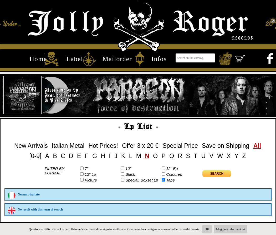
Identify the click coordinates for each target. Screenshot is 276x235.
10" (128, 168)
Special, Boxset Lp (141, 180)
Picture (91, 180)
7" (86, 168)
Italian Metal (68, 145)
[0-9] (35, 156)
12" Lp (90, 174)
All (257, 145)
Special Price (180, 145)
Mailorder (117, 58)
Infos (159, 58)
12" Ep (172, 168)
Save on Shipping (225, 145)
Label (74, 58)
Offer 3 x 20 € (140, 145)
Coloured (174, 174)
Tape (170, 180)
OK (207, 229)
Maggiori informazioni (230, 229)
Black (130, 174)
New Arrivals (31, 145)
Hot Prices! (103, 145)
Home (38, 58)
